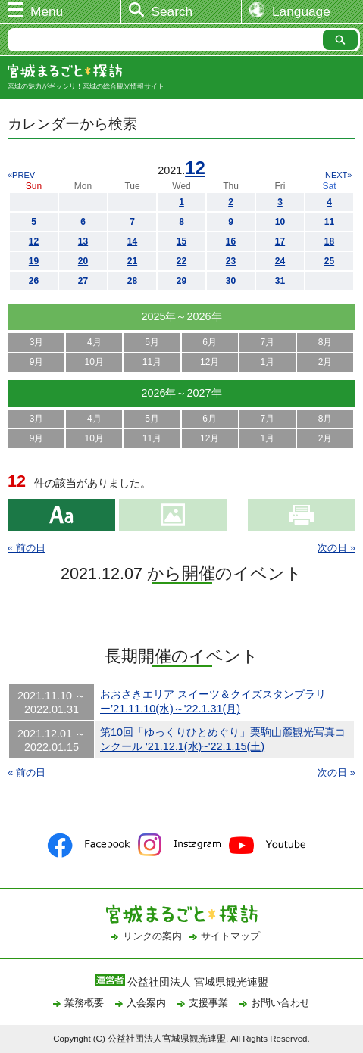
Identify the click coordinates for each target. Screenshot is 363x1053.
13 (83, 241)
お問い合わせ (280, 1002)
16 (231, 241)
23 (231, 261)
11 (329, 222)
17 (280, 241)
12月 (209, 362)
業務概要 (84, 1002)
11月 (151, 362)
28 (132, 281)
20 (83, 261)
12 (195, 167)
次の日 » (336, 547)
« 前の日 (26, 547)
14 (132, 241)
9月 (37, 362)
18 (329, 241)
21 (132, 261)
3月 (37, 342)
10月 (94, 362)
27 (83, 281)
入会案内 (146, 1002)
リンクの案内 (152, 936)
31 (280, 281)
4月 (94, 342)
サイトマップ (230, 936)
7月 (268, 342)
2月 (325, 362)
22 (181, 261)
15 (181, 241)
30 (231, 281)
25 (329, 261)
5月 (152, 342)
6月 (209, 342)
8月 (325, 342)
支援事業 (208, 1002)
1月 (268, 362)
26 (34, 281)
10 (280, 222)
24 (280, 261)
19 (34, 261)
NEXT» (338, 174)
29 (181, 281)
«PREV (21, 174)
